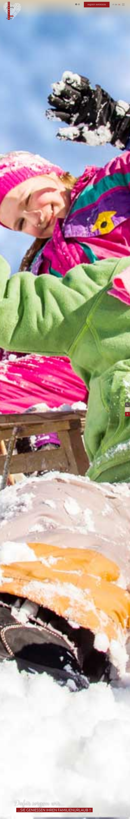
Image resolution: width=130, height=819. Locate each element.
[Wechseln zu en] (116, 5)
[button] (2, 409)
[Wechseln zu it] (113, 5)
